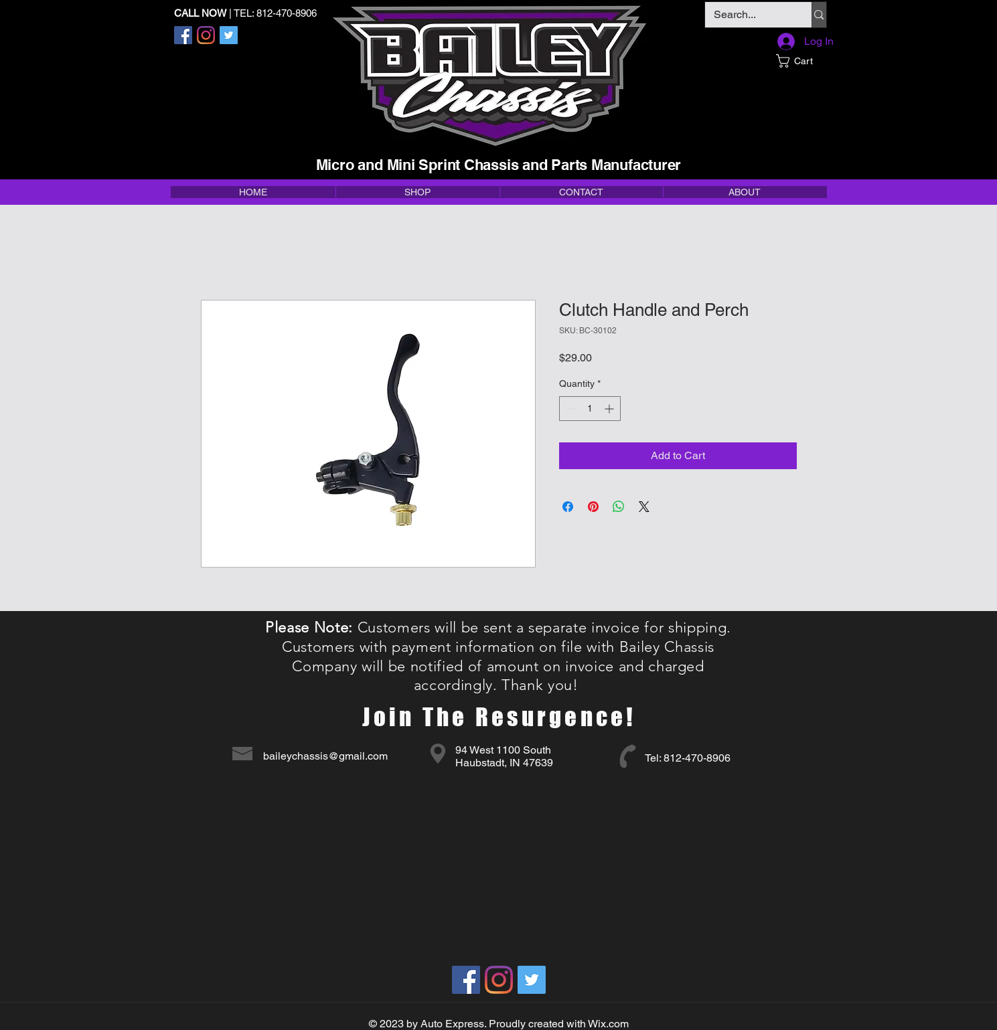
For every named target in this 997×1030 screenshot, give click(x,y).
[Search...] (749, 14)
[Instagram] (206, 35)
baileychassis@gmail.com (325, 756)
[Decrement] (569, 408)
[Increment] (610, 408)
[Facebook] (183, 35)
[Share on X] (644, 507)
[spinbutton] (590, 408)
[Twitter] (229, 35)
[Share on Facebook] (568, 507)
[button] (801, 61)
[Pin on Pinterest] (593, 507)
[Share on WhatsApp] (619, 507)
